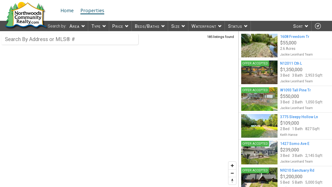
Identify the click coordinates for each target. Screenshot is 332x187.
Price (117, 26)
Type (96, 26)
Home (67, 10)
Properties (92, 10)
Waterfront (203, 26)
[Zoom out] (232, 173)
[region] (119, 109)
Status (235, 26)
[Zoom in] (232, 165)
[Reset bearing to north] (232, 180)
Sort (298, 26)
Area (75, 26)
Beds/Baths (147, 26)
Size (175, 26)
